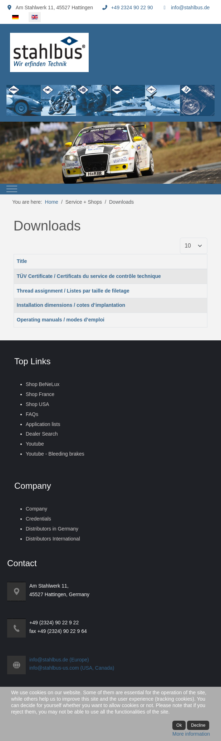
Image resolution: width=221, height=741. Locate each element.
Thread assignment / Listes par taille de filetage (73, 291)
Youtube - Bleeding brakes (55, 454)
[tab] (71, 169)
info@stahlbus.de (190, 7)
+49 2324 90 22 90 (132, 7)
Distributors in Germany (52, 529)
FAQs (32, 414)
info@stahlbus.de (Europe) (59, 660)
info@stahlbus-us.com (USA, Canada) (71, 668)
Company (36, 509)
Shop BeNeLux (42, 384)
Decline (198, 725)
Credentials (38, 519)
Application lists (43, 424)
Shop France (40, 394)
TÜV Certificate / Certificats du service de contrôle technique (89, 276)
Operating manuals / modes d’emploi (60, 320)
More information (191, 734)
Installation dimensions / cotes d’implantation (71, 305)
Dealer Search (42, 434)
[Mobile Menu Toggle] (11, 189)
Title (22, 261)
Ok (179, 725)
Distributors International (53, 539)
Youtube (35, 444)
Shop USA (37, 404)
